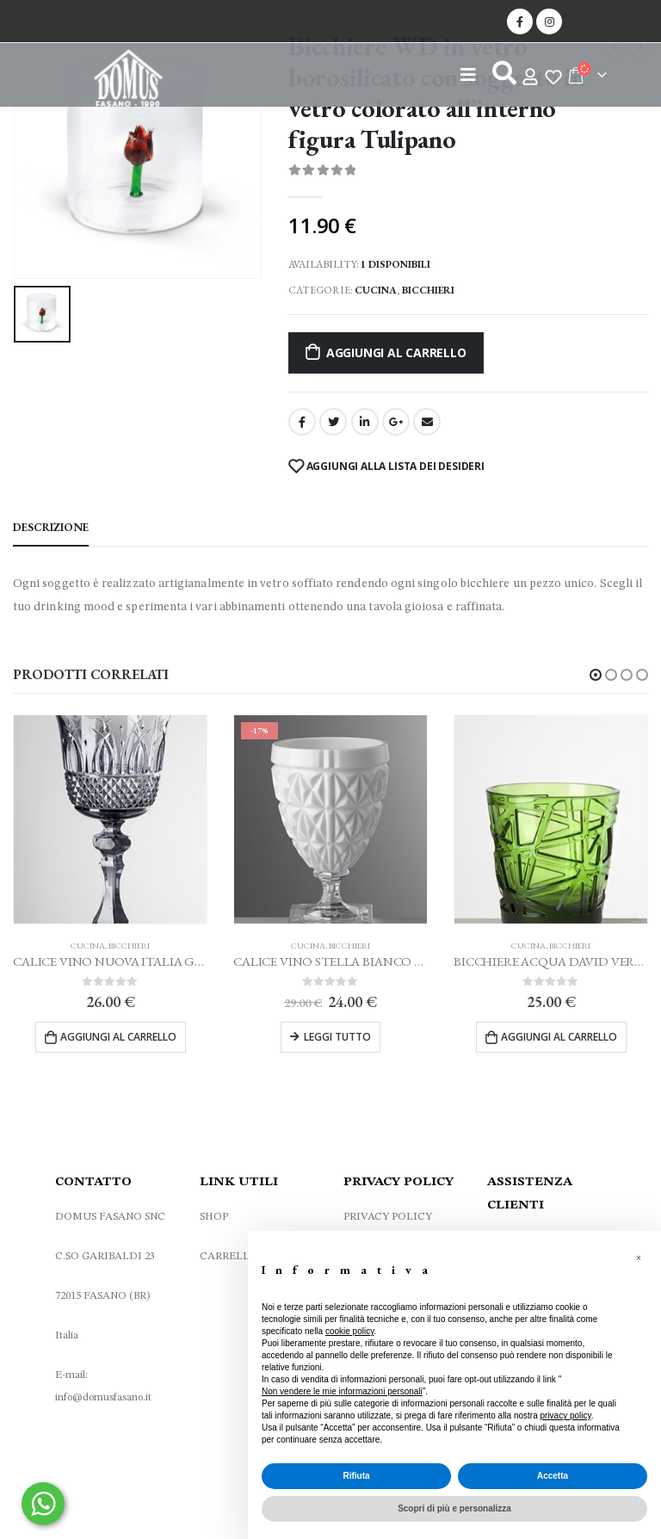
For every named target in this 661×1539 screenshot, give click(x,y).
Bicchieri (428, 290)
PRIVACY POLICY (387, 1221)
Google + (396, 422)
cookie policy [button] (349, 1331)
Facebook (302, 422)
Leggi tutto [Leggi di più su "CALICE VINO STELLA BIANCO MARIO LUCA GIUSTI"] (337, 1036)
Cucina (376, 290)
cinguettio (333, 422)
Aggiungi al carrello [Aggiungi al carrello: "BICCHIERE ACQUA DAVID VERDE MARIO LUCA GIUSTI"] (559, 1036)
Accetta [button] (552, 1475)
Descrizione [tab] (51, 527)
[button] (595, 674)
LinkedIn (365, 422)
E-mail (427, 422)
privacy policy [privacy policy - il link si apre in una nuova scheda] (566, 1415)
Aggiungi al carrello (396, 352)
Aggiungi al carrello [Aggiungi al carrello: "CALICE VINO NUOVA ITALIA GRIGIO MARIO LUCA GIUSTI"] (118, 1036)
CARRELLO (229, 1261)
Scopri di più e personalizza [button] (454, 1508)
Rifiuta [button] (356, 1475)
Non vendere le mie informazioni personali (342, 1391)
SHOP (214, 1221)
